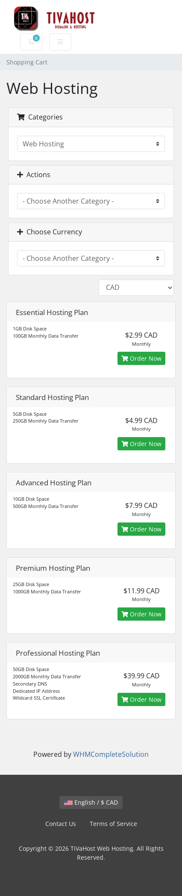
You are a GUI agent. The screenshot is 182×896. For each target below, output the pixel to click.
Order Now (141, 358)
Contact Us (60, 824)
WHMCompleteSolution (111, 754)
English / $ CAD (91, 802)
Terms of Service (113, 824)
